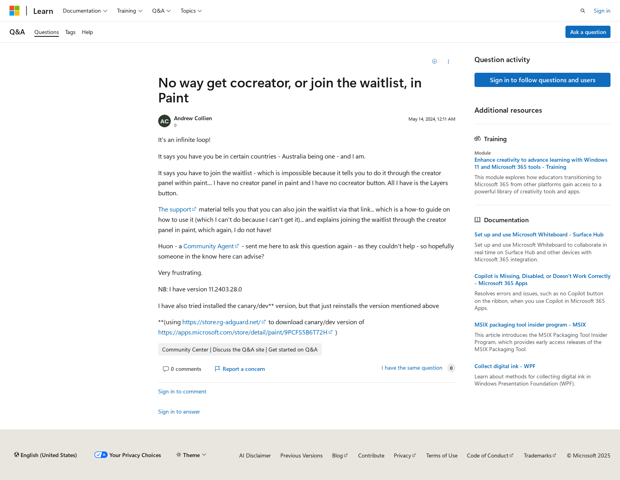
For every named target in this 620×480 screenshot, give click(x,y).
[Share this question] (449, 61)
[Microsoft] (14, 11)
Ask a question (588, 32)
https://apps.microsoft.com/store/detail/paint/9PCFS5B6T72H (242, 332)
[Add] (435, 61)
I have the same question (412, 368)
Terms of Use (441, 455)
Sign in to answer (179, 411)
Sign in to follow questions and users (542, 80)
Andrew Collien (193, 118)
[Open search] (583, 11)
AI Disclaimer (255, 455)
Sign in (602, 10)
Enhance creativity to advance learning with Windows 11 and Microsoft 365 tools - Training (540, 163)
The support (174, 209)
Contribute (371, 455)
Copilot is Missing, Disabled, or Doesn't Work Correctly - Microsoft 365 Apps (542, 279)
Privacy (402, 455)
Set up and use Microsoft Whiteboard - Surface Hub (538, 234)
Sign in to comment (182, 391)
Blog (337, 455)
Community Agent (208, 246)
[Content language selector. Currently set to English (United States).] (45, 455)
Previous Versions (301, 455)
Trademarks (538, 455)
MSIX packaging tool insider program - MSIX (530, 324)
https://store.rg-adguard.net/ (221, 321)
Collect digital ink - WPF (504, 366)
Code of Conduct (487, 455)
